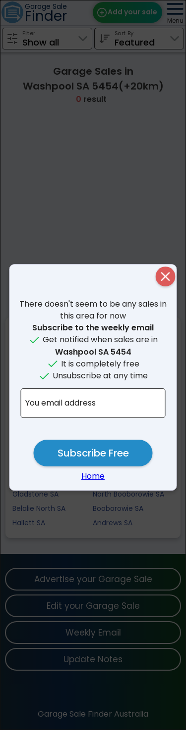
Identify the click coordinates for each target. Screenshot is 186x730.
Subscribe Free (93, 453)
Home (93, 476)
